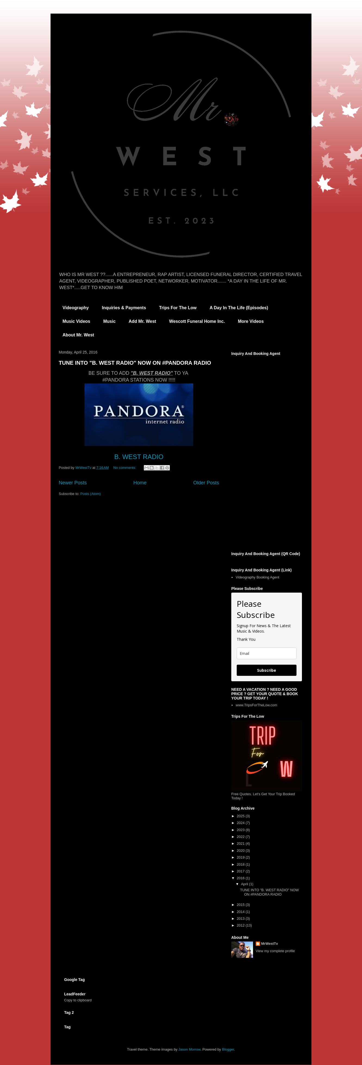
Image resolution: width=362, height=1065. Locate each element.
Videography (76, 307)
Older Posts (206, 482)
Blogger (228, 1049)
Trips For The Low (177, 307)
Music (109, 321)
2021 (241, 843)
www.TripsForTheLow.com (256, 705)
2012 (241, 925)
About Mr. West (78, 335)
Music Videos (76, 321)
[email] (267, 653)
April (245, 884)
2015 (241, 905)
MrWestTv (269, 944)
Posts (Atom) (90, 494)
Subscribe (266, 670)
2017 (241, 871)
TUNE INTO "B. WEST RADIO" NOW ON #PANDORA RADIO (135, 363)
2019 (241, 857)
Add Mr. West (142, 321)
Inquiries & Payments (124, 307)
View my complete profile (275, 951)
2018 (241, 864)
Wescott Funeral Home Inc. (197, 321)
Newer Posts (73, 482)
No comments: (125, 468)
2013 (241, 919)
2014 (241, 912)
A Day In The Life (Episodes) (239, 307)
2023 (241, 830)
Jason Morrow (190, 1049)
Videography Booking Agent (257, 577)
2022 (241, 837)
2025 (241, 816)
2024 (241, 823)
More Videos (251, 321)
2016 (241, 878)
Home (140, 482)
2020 (241, 851)
